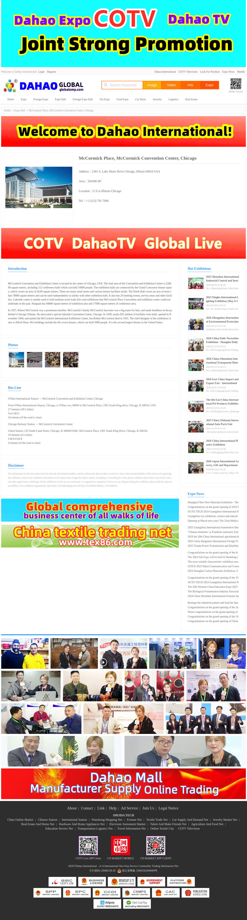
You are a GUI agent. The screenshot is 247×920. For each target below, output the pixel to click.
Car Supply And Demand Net (190, 819)
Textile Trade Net (157, 819)
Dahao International (165, 71)
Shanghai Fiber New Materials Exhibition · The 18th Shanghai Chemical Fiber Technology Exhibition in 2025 (213, 503)
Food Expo (122, 99)
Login (41, 71)
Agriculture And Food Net (207, 824)
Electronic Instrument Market (127, 824)
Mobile (241, 71)
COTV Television (187, 71)
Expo (24, 99)
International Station (74, 819)
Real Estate (191, 99)
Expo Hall (60, 99)
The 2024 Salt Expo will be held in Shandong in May (213, 558)
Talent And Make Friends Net (168, 824)
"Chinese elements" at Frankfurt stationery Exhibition (213, 532)
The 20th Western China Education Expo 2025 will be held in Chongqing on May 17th (213, 587)
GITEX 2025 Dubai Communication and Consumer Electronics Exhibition (213, 567)
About (72, 808)
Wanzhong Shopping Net (107, 819)
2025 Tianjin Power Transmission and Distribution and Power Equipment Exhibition (213, 546)
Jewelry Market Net (225, 819)
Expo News (228, 71)
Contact (87, 808)
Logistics (173, 99)
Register (51, 71)
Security (157, 99)
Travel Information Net (131, 828)
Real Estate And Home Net (37, 824)
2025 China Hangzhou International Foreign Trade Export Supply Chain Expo (213, 542)
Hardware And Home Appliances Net (82, 824)
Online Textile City (162, 828)
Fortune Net (134, 819)
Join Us (148, 808)
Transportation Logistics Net (95, 828)
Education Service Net (59, 828)
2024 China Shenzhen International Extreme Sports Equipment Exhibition (213, 596)
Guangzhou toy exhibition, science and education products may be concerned (213, 517)
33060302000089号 (146, 870)
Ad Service (129, 808)
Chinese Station (47, 819)
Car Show (140, 99)
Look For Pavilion (210, 71)
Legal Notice (168, 808)
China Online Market (20, 819)
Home (10, 99)
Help (113, 808)
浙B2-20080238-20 (104, 870)
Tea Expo (105, 99)
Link (101, 808)
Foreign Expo (40, 99)
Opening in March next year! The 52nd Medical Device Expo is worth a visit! (213, 521)
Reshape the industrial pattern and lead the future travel (213, 603)
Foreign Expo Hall (83, 99)
